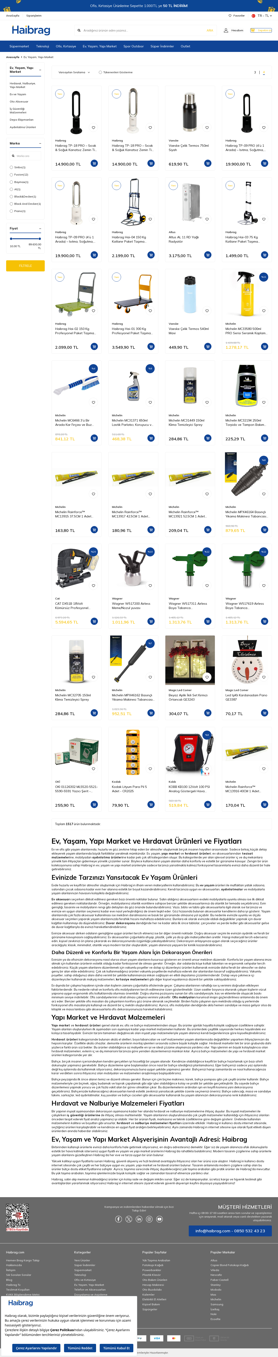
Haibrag (60, 140)
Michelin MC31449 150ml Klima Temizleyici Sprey (186, 422)
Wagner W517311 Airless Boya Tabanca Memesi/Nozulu (188, 606)
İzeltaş (215, 1309)
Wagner (117, 598)
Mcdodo (216, 1289)
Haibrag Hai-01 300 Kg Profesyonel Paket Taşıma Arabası (131, 331)
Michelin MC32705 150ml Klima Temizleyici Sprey (73, 697)
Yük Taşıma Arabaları (156, 1260)
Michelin (231, 323)
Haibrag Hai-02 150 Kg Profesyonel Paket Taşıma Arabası (74, 331)
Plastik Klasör (151, 1275)
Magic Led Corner (180, 690)
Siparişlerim (34, 15)
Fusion (19, 174)
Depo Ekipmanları (21, 119)
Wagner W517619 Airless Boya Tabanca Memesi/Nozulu (245, 606)
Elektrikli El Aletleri (154, 1299)
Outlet (185, 46)
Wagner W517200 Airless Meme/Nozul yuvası (131, 606)
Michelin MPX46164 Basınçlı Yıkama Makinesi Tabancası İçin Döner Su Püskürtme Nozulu (246, 514)
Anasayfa (12, 57)
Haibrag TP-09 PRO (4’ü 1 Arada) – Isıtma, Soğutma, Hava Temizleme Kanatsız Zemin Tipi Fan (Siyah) (245, 148)
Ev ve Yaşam (18, 94)
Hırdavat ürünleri (65, 1039)
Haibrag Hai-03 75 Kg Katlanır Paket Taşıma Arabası (242, 239)
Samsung (217, 1304)
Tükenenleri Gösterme (116, 72)
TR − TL (262, 16)
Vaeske (174, 140)
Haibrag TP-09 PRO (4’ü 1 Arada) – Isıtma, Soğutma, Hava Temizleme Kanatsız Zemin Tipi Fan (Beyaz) (74, 239)
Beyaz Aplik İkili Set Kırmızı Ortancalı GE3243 (188, 697)
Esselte (216, 1319)
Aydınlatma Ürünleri (23, 127)
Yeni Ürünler (82, 1260)
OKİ (57, 781)
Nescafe (216, 1275)
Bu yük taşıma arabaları (68, 1173)
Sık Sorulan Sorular (18, 1275)
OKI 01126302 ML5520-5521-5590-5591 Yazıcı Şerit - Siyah (76, 789)
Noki (213, 1314)
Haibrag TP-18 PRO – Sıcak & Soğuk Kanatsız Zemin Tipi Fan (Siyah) (76, 148)
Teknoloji (42, 46)
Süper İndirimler (162, 46)
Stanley (216, 1284)
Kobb (172, 781)
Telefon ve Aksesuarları (90, 1289)
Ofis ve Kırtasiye (85, 1279)
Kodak (116, 781)
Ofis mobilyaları (184, 997)
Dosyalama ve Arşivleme (90, 1294)
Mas (213, 1294)
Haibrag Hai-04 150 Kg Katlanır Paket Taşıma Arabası (129, 239)
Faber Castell (219, 1279)
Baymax (19, 182)
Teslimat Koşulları (18, 1289)
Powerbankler (151, 1270)
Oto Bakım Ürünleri (154, 1279)
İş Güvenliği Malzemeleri (18, 110)
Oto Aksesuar (19, 101)
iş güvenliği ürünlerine (83, 1115)
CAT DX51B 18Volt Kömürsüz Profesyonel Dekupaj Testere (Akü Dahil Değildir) (75, 606)
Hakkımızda (14, 1265)
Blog (9, 1279)
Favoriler (237, 15)
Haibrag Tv (13, 1284)
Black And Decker (25, 204)
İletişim (10, 1270)
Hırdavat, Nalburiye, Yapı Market (23, 85)
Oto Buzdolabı (152, 1289)
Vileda (215, 1270)
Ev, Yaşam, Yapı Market (100, 46)
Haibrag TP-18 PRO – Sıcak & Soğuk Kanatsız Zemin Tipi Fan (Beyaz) (133, 148)
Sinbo (17, 167)
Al (15, 189)
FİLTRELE (25, 266)
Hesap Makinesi (153, 1284)
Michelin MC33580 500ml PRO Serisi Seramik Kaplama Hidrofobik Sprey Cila (247, 331)
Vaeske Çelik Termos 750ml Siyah (189, 148)
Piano (17, 211)
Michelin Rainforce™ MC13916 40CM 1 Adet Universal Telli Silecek (242, 789)
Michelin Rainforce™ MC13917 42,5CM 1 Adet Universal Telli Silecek (130, 514)
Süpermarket (19, 46)
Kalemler (148, 1294)
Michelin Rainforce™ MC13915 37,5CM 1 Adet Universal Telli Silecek (73, 514)
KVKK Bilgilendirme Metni (23, 1294)
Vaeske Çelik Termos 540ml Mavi (189, 331)
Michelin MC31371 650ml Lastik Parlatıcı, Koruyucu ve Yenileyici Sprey (132, 422)
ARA (201, 30)
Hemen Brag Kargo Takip (23, 1260)
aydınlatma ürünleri (107, 857)
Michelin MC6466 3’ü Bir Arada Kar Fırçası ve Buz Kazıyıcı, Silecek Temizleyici (74, 422)
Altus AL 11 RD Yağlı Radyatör (184, 239)
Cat (57, 598)
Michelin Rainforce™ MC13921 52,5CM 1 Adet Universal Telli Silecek (187, 514)
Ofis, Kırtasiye (66, 46)
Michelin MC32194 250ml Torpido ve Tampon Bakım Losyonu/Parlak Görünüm (245, 422)
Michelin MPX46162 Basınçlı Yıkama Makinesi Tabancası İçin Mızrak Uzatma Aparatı (132, 697)
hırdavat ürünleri (198, 853)
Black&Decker (23, 196)
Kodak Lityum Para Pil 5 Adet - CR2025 (129, 789)
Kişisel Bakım (151, 1304)
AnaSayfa (12, 15)
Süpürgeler (149, 1309)
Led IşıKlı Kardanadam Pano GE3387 (246, 697)
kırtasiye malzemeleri (132, 979)
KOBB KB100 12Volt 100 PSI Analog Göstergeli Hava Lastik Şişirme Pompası (189, 789)
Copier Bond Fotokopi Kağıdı (230, 1265)
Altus (172, 232)
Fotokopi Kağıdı (152, 1265)
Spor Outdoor (134, 46)
